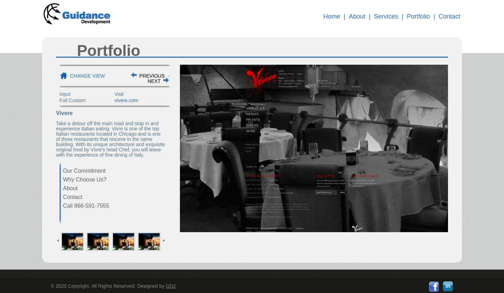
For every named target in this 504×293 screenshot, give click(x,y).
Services (386, 16)
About (357, 16)
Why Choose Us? (85, 180)
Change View (87, 76)
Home (331, 16)
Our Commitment (84, 171)
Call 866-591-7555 (86, 206)
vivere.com (126, 100)
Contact (449, 16)
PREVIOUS (151, 76)
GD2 (171, 286)
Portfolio (418, 16)
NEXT (154, 81)
